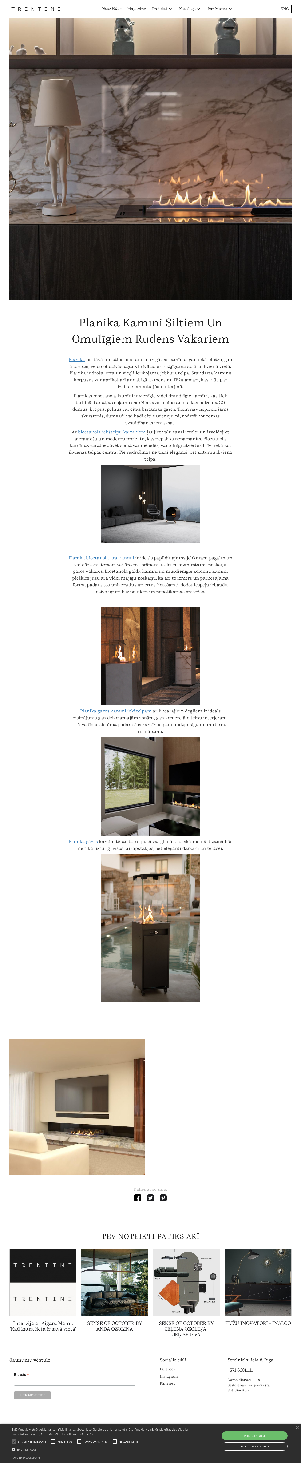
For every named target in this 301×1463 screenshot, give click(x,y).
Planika (77, 359)
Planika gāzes (83, 841)
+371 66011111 (240, 1370)
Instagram (169, 1377)
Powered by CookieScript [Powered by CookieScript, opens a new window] (26, 1457)
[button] (162, 9)
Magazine (136, 9)
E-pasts (21, 1374)
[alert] (150, 1443)
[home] (35, 9)
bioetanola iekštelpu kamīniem (112, 432)
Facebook (167, 1369)
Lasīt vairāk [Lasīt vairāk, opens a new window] (85, 1434)
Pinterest (167, 1384)
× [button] (297, 1428)
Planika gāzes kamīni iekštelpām (116, 711)
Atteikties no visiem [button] (254, 1446)
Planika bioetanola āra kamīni (101, 558)
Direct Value (111, 9)
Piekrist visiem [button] (254, 1435)
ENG (285, 9)
